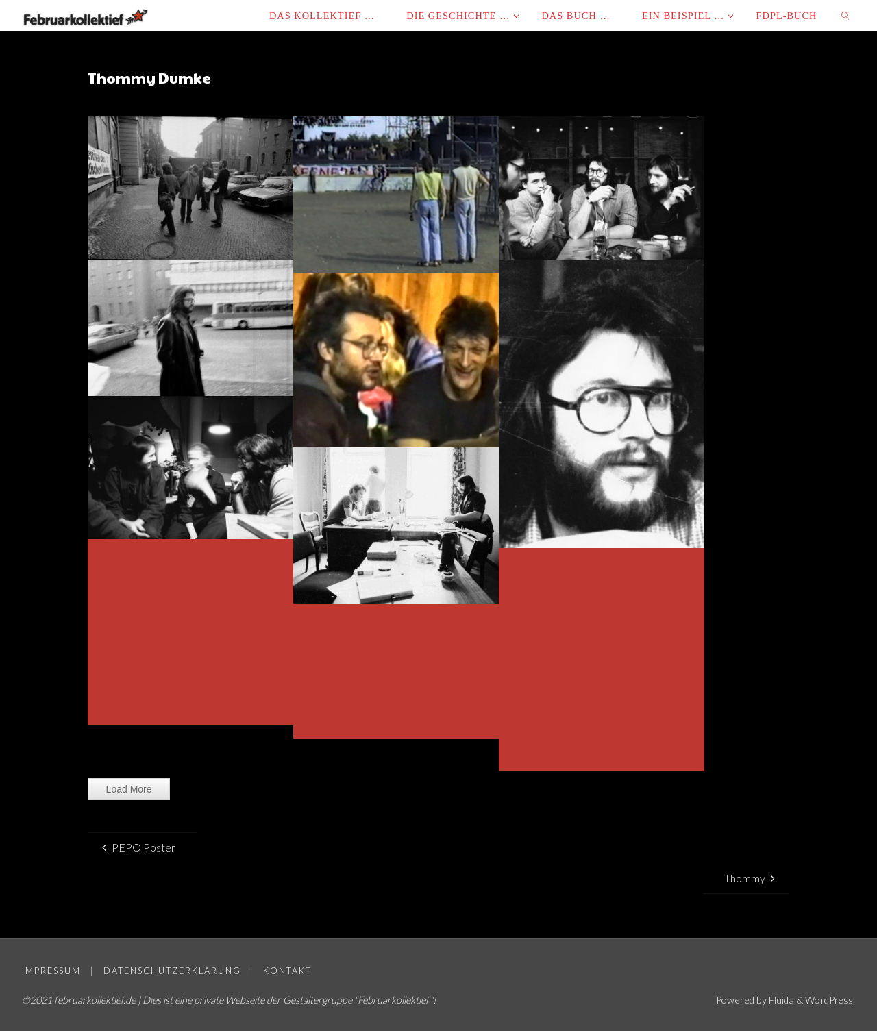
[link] (846, 15)
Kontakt (287, 970)
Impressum (51, 970)
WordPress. (829, 1000)
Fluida (779, 1000)
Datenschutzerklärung (172, 970)
